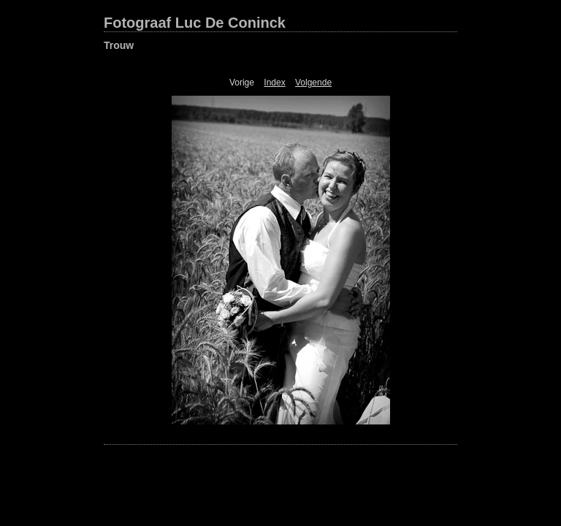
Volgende (313, 82)
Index (274, 82)
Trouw (119, 45)
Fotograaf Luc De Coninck (195, 23)
